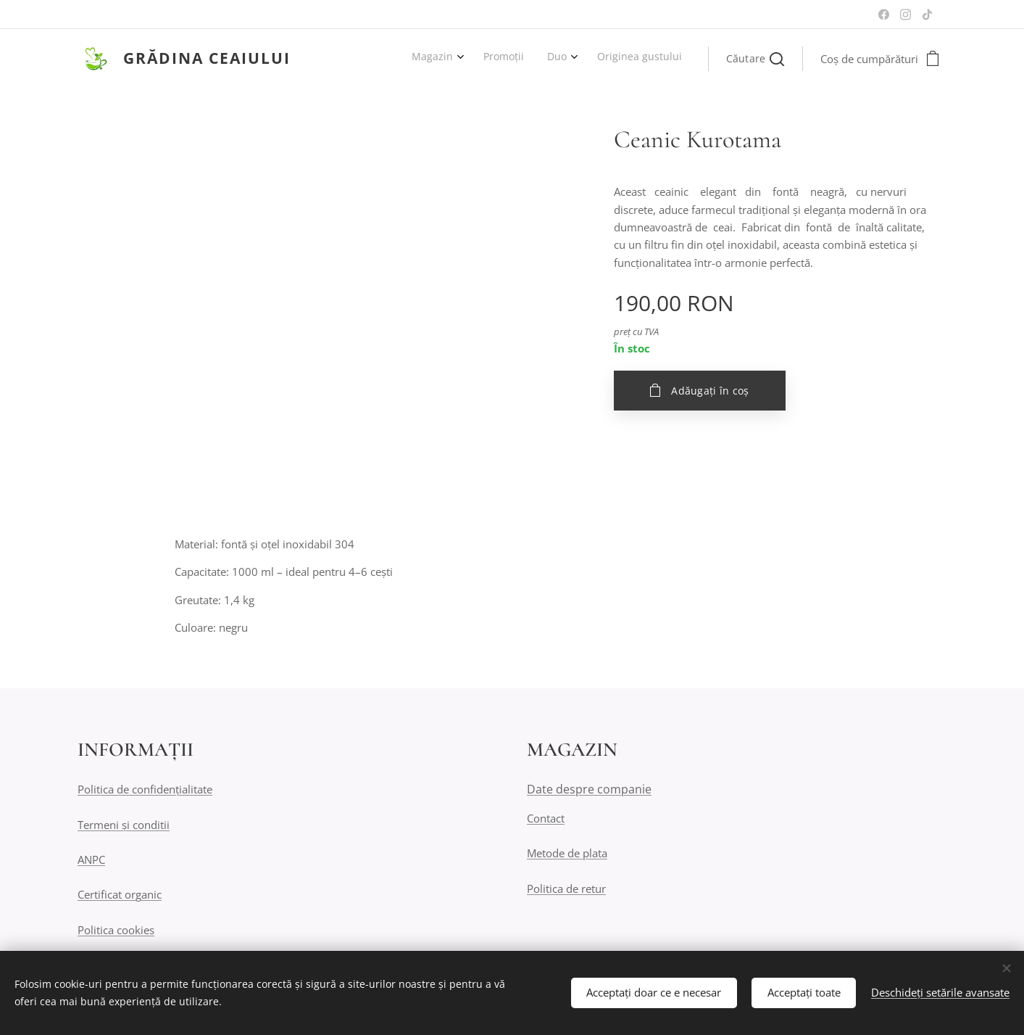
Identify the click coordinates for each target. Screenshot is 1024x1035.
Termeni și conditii (124, 824)
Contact (546, 818)
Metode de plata (567, 853)
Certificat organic (120, 895)
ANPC (91, 859)
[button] (755, 59)
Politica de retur (566, 888)
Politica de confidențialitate (145, 790)
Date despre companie (589, 790)
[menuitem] (605, 59)
